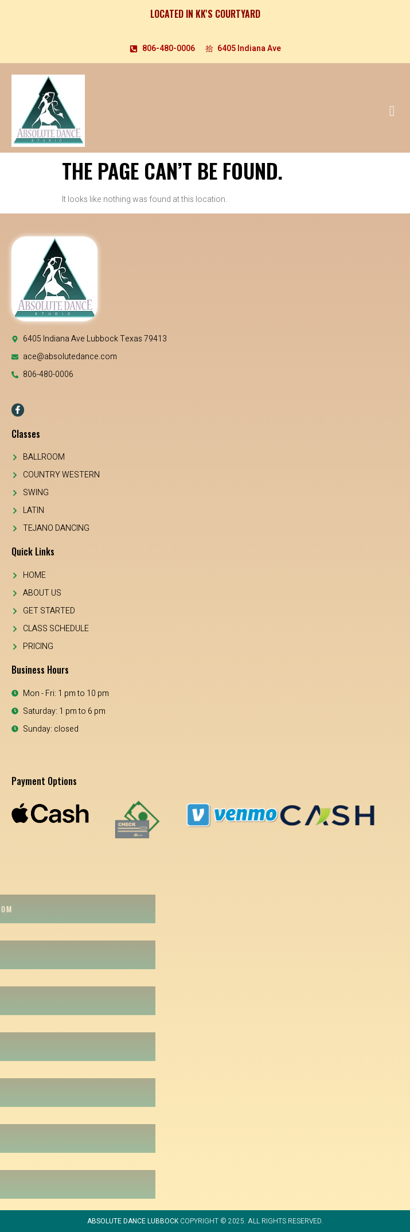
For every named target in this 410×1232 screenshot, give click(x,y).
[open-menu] (392, 111)
